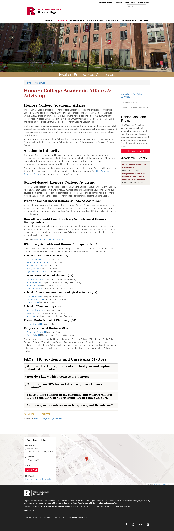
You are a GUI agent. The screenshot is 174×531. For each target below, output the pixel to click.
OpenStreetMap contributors (160, 484)
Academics (61, 20)
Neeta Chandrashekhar (37, 262)
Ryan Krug (31, 313)
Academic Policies (130, 102)
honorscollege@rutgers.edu (47, 418)
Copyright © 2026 (30, 506)
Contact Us (32, 470)
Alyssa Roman (33, 296)
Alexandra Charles (35, 332)
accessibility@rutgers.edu (56, 503)
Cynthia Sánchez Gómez (38, 271)
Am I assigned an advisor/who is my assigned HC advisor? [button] (70, 405)
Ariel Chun (31, 302)
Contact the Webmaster (77, 517)
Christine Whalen (35, 288)
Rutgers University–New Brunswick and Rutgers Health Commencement (133, 177)
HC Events (118, 2)
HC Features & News (105, 2)
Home (28, 83)
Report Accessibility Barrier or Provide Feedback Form (98, 503)
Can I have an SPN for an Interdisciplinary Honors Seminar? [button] (64, 386)
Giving (146, 20)
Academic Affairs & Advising (132, 95)
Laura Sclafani (33, 324)
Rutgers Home (130, 2)
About (48, 20)
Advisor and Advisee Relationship (47, 239)
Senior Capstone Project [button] (136, 151)
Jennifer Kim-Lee (35, 265)
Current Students (95, 20)
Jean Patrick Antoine (36, 310)
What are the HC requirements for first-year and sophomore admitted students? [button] (71, 367)
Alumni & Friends (129, 20)
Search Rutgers (143, 2)
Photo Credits (29, 510)
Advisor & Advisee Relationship (135, 107)
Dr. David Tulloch (34, 299)
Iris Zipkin (31, 316)
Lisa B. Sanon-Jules (35, 279)
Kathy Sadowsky (34, 268)
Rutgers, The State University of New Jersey (54, 506)
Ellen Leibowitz (34, 285)
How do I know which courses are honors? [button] (58, 376)
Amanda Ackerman (35, 259)
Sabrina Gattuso (34, 282)
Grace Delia (32, 335)
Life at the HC (77, 20)
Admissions (112, 20)
